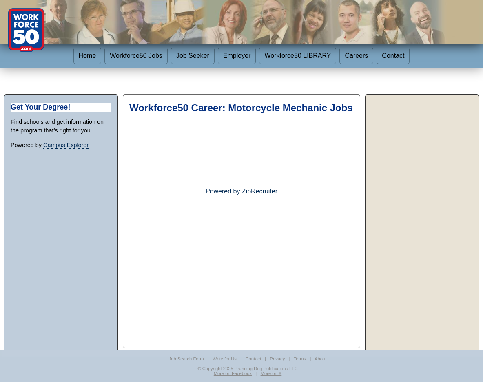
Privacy (277, 358)
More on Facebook (233, 373)
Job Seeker (192, 55)
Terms (300, 358)
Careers (356, 55)
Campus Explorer (66, 145)
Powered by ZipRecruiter (241, 191)
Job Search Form (186, 358)
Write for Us (225, 358)
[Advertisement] (241, 253)
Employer (237, 55)
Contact (393, 55)
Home (87, 55)
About (320, 358)
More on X (271, 373)
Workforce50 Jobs (136, 55)
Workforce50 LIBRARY (297, 55)
